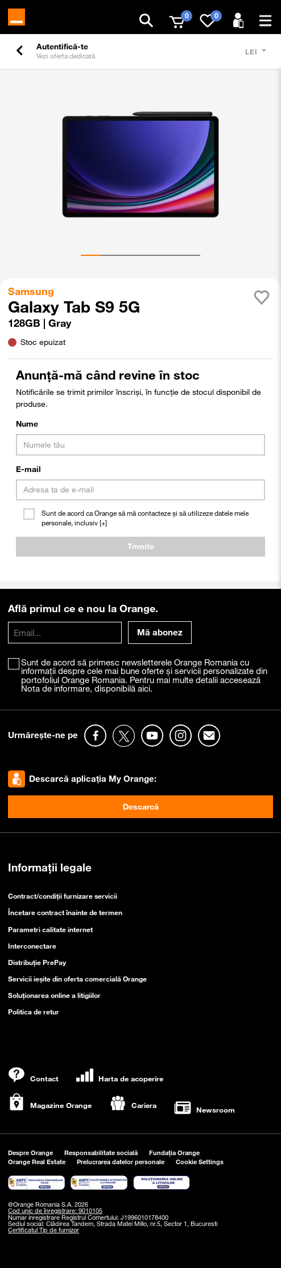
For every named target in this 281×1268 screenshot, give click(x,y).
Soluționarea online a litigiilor (54, 995)
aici (144, 688)
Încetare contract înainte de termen (65, 912)
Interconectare (32, 945)
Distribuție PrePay (37, 962)
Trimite (140, 546)
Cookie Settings (200, 1161)
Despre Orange (30, 1152)
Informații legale (50, 867)
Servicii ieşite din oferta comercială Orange (77, 978)
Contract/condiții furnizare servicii (62, 895)
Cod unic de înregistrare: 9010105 (55, 1211)
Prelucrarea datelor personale (120, 1161)
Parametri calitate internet (50, 929)
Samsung (32, 291)
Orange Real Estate (36, 1161)
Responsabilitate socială (101, 1152)
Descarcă (141, 807)
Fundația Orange (174, 1152)
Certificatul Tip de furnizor (43, 1230)
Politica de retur (33, 1011)
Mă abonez (160, 632)
